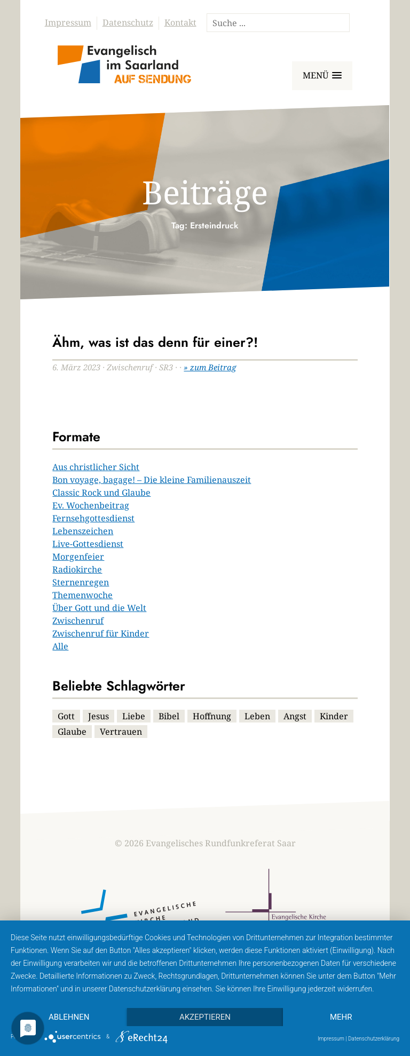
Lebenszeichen (82, 531)
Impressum (68, 22)
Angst (294, 716)
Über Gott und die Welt (99, 608)
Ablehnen (69, 1017)
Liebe (133, 716)
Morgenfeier (78, 556)
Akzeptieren (205, 1017)
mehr (341, 1017)
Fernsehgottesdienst (93, 518)
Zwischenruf (78, 620)
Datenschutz (127, 22)
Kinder (334, 716)
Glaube (72, 731)
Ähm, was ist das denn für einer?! (155, 342)
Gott (66, 716)
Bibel (169, 716)
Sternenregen (80, 582)
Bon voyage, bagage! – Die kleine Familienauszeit (151, 480)
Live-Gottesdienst (87, 544)
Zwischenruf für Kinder (100, 633)
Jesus (98, 716)
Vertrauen (121, 731)
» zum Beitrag (210, 367)
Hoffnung (212, 716)
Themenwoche (82, 595)
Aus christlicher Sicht (95, 467)
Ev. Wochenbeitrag (90, 505)
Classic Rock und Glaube (101, 492)
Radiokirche (77, 569)
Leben (257, 716)
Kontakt (180, 22)
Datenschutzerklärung (373, 1039)
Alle (60, 646)
